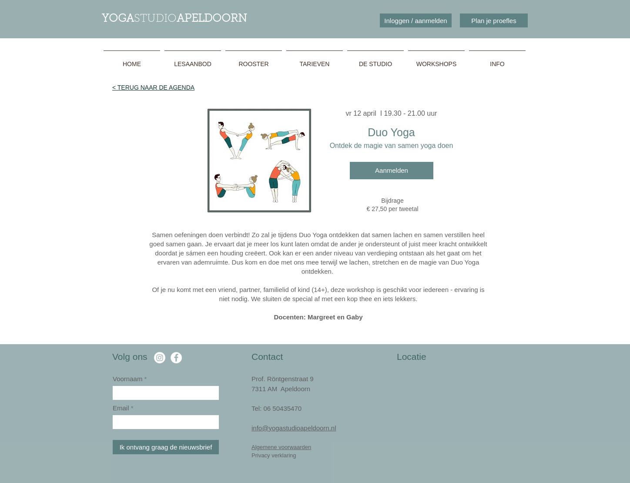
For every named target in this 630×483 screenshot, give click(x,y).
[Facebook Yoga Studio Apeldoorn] (176, 357)
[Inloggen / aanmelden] (416, 20)
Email (122, 408)
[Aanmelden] (391, 170)
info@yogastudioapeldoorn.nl (293, 428)
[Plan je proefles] (494, 20)
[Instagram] (159, 357)
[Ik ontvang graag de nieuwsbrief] (166, 447)
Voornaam (127, 379)
